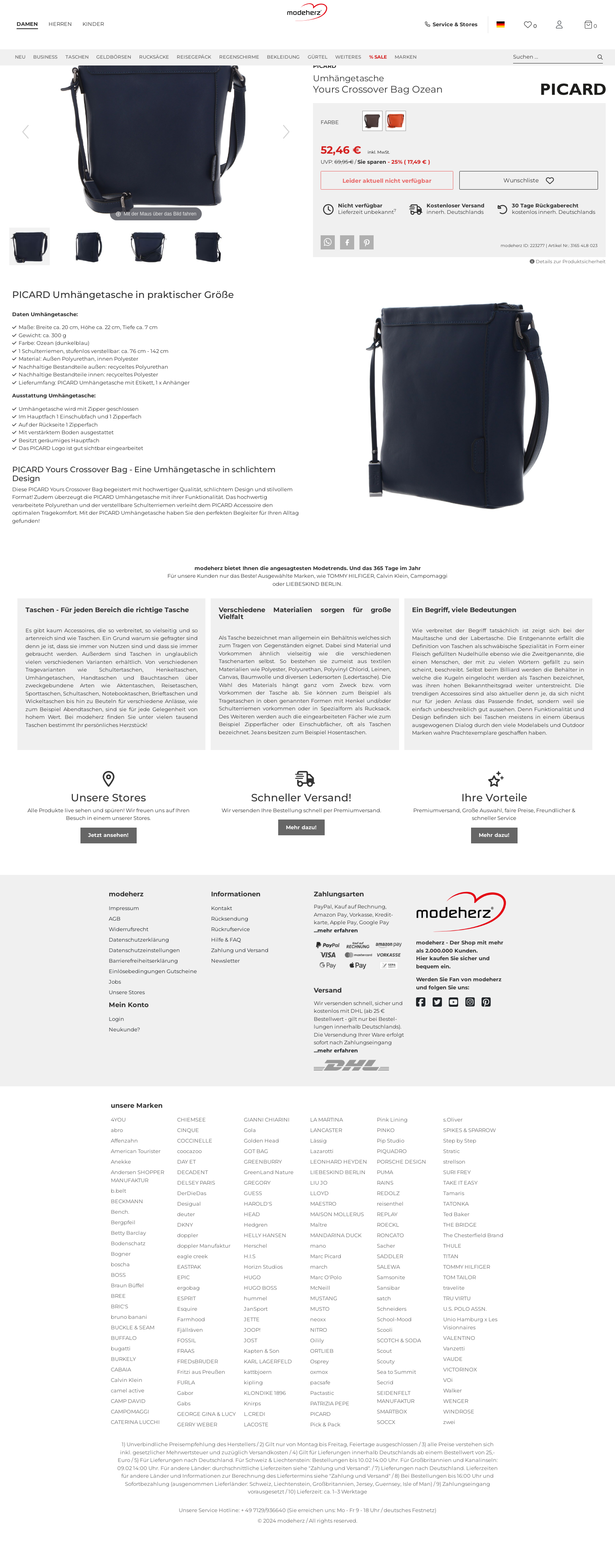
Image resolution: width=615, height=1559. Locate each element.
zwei (449, 1451)
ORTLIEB (322, 1380)
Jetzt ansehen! (108, 864)
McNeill (320, 1317)
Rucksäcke (154, 57)
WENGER (455, 1430)
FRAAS (185, 1380)
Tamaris (453, 1222)
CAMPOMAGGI (130, 1440)
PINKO (386, 1159)
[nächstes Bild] (286, 161)
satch (384, 1327)
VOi (448, 1409)
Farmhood (191, 1348)
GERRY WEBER (197, 1453)
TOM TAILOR (459, 1306)
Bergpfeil (123, 1251)
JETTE (252, 1348)
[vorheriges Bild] (25, 161)
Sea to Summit (396, 1401)
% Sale (378, 57)
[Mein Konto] (561, 25)
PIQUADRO (392, 1180)
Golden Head (261, 1169)
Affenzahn (124, 1169)
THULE (452, 1275)
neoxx (318, 1348)
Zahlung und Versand (239, 979)
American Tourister (136, 1180)
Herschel (255, 1275)
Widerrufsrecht (128, 958)
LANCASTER (326, 1159)
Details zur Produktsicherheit (568, 281)
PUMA (385, 1201)
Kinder (93, 24)
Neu (20, 57)
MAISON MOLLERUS (337, 1243)
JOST (250, 1369)
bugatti (121, 1377)
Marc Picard (325, 1285)
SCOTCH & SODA (399, 1369)
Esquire (187, 1338)
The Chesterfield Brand (473, 1264)
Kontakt (221, 937)
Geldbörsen (113, 57)
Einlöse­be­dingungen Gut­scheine (153, 1000)
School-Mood (394, 1348)
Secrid (385, 1411)
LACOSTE (256, 1453)
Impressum (124, 937)
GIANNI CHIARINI (267, 1148)
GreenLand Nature (269, 1201)
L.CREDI (254, 1443)
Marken (405, 57)
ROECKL (388, 1254)
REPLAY (387, 1243)
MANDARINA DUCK (335, 1264)
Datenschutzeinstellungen (144, 979)
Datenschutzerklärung (139, 968)
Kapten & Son (261, 1380)
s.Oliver (453, 1148)
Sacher (386, 1275)
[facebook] (424, 1031)
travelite (454, 1317)
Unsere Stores (127, 1021)
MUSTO (320, 1338)
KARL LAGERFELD (268, 1390)
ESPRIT (186, 1327)
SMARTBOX (392, 1440)
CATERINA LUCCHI (135, 1451)
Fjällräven (190, 1359)
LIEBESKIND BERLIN (338, 1201)
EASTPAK (189, 1296)
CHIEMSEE (191, 1148)
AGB (114, 947)
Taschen (77, 57)
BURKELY (123, 1388)
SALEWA (388, 1296)
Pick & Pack (325, 1453)
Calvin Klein (126, 1409)
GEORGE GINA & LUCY (206, 1443)
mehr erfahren (337, 959)
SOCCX (386, 1451)
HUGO (252, 1306)
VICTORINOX (460, 1398)
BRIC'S (119, 1335)
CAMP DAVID (128, 1430)
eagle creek (192, 1285)
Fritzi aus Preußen (201, 1401)
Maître (318, 1254)
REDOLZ (388, 1222)
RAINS (385, 1211)
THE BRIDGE (460, 1254)
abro (117, 1159)
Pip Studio (390, 1169)
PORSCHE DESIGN (401, 1190)
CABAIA (121, 1398)
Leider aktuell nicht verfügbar (386, 200)
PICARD (324, 84)
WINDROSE (458, 1440)
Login (116, 1048)
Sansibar (388, 1317)
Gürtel (318, 57)
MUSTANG (323, 1327)
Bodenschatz (128, 1272)
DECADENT (192, 1201)
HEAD (252, 1243)
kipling (253, 1411)
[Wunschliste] (530, 25)
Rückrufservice (230, 958)
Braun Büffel (127, 1314)
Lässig (318, 1169)
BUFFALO (124, 1367)
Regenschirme (239, 57)
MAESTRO (323, 1232)
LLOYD (319, 1222)
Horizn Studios (263, 1296)
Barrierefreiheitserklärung (143, 990)
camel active (127, 1419)
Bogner (121, 1283)
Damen (27, 24)
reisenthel (390, 1232)
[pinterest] (490, 1031)
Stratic (451, 1180)
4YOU (118, 1148)
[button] (528, 199)
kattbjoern (258, 1401)
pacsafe (320, 1411)
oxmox (319, 1401)
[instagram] (473, 1031)
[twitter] (441, 1031)
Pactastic (322, 1422)
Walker (452, 1419)
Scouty (386, 1390)
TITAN (451, 1285)
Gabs (183, 1432)
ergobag (188, 1317)
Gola (250, 1159)
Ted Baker (456, 1243)
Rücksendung (229, 947)
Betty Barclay (128, 1262)
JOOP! (252, 1359)
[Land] (500, 25)
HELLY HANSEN (265, 1264)
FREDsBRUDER (197, 1390)
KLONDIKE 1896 (265, 1422)
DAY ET (186, 1190)
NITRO (318, 1359)
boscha (120, 1293)
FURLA (186, 1411)
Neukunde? (124, 1058)
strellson (454, 1190)
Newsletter (225, 990)
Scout (384, 1380)
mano (318, 1275)
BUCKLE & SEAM (132, 1356)
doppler (187, 1264)
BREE (118, 1325)
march (319, 1296)
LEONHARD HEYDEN (338, 1190)
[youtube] (457, 1031)
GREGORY (257, 1211)
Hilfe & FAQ (226, 968)
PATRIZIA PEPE (329, 1432)
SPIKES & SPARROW (469, 1159)
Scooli (385, 1359)
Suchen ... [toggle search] (558, 57)
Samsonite (391, 1306)
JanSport (256, 1338)
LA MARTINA (326, 1148)
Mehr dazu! (301, 856)
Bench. (120, 1241)
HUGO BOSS (260, 1317)
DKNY (185, 1254)
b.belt (118, 1220)
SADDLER (390, 1285)
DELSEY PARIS (196, 1211)
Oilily (317, 1369)
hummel (255, 1327)
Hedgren (256, 1254)
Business (45, 57)
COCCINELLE (194, 1169)
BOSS (118, 1304)
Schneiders (391, 1338)
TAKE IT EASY (460, 1211)
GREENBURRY (263, 1190)
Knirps (252, 1432)
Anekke (121, 1190)
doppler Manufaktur (203, 1275)
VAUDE (453, 1388)
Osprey (319, 1390)
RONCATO (390, 1264)
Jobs (115, 1011)
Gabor (185, 1422)
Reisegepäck (194, 57)
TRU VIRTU (457, 1327)
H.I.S (250, 1285)
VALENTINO (459, 1367)
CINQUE (188, 1159)
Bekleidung (283, 57)
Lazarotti (322, 1180)
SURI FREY (457, 1201)
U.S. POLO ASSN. (465, 1338)
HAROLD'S (258, 1232)
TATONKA (456, 1232)
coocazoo (189, 1180)
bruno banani (129, 1346)
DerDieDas (191, 1222)
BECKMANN (127, 1230)
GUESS (253, 1222)
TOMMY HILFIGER (466, 1296)
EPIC (183, 1306)
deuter (186, 1243)
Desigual (189, 1232)
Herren (60, 24)
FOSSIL (186, 1369)
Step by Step (459, 1169)
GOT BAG (256, 1180)
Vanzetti (454, 1377)
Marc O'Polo (326, 1306)
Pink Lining (392, 1148)
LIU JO (319, 1211)
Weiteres (348, 57)
